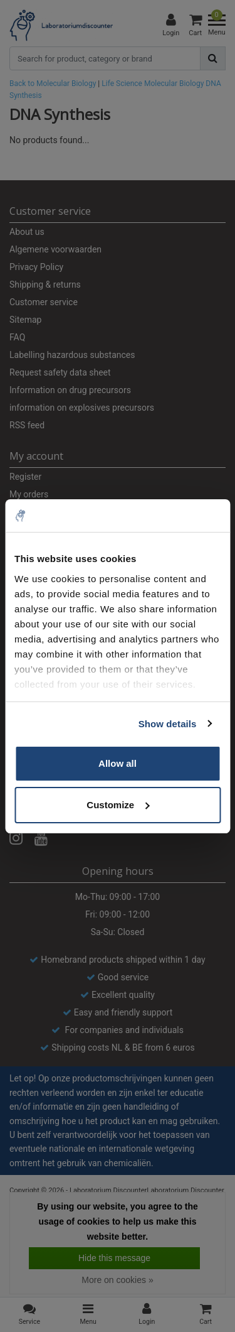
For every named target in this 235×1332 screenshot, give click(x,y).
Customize (117, 804)
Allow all (117, 763)
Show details (167, 723)
